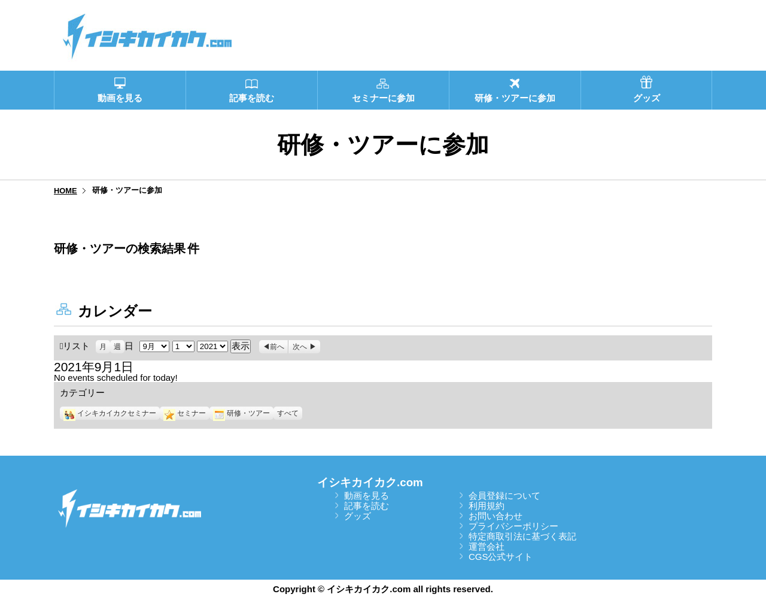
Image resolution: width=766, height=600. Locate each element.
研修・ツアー (241, 413)
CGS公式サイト (501, 556)
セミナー (184, 413)
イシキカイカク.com (370, 482)
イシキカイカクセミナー (109, 413)
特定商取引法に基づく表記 (522, 536)
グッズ (357, 516)
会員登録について (504, 495)
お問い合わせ (495, 516)
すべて (288, 413)
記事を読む (366, 506)
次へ (300, 347)
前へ (277, 347)
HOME (65, 190)
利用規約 (486, 506)
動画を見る (366, 495)
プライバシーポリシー (513, 526)
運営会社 (486, 546)
